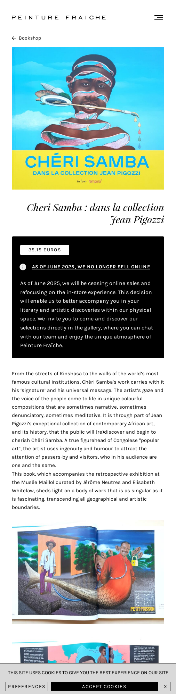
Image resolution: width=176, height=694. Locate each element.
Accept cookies (104, 686)
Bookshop (26, 38)
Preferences (26, 686)
